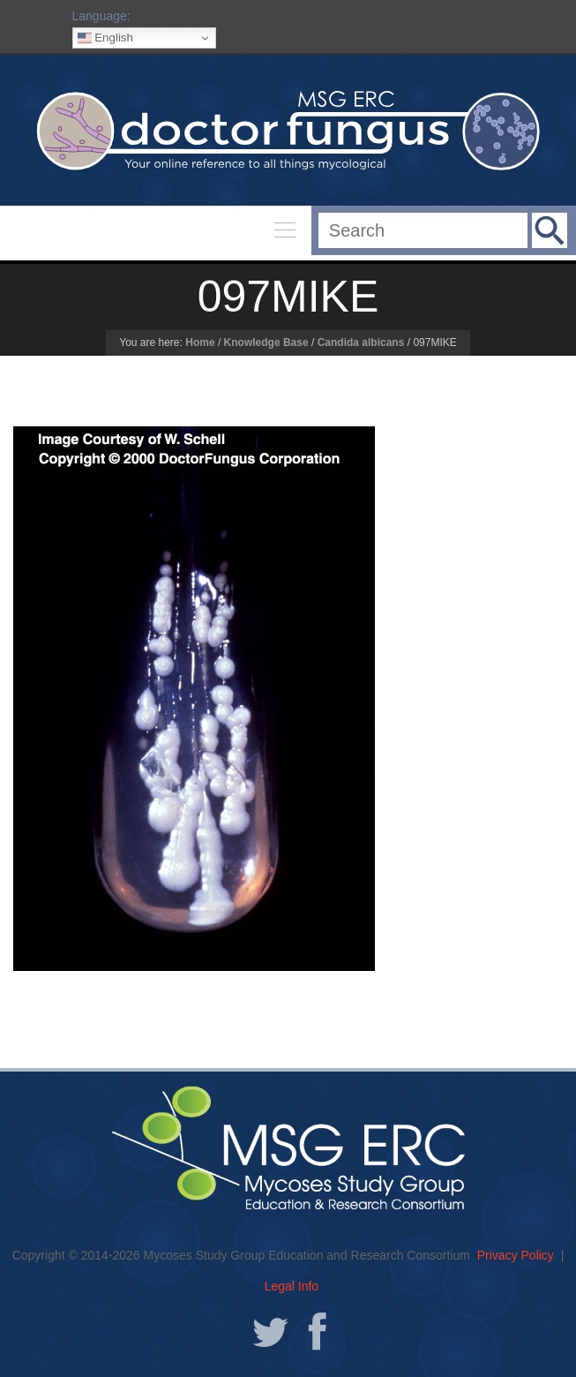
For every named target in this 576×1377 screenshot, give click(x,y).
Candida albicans (361, 342)
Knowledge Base (266, 342)
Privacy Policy (515, 1255)
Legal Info (292, 1286)
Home (199, 342)
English (105, 38)
